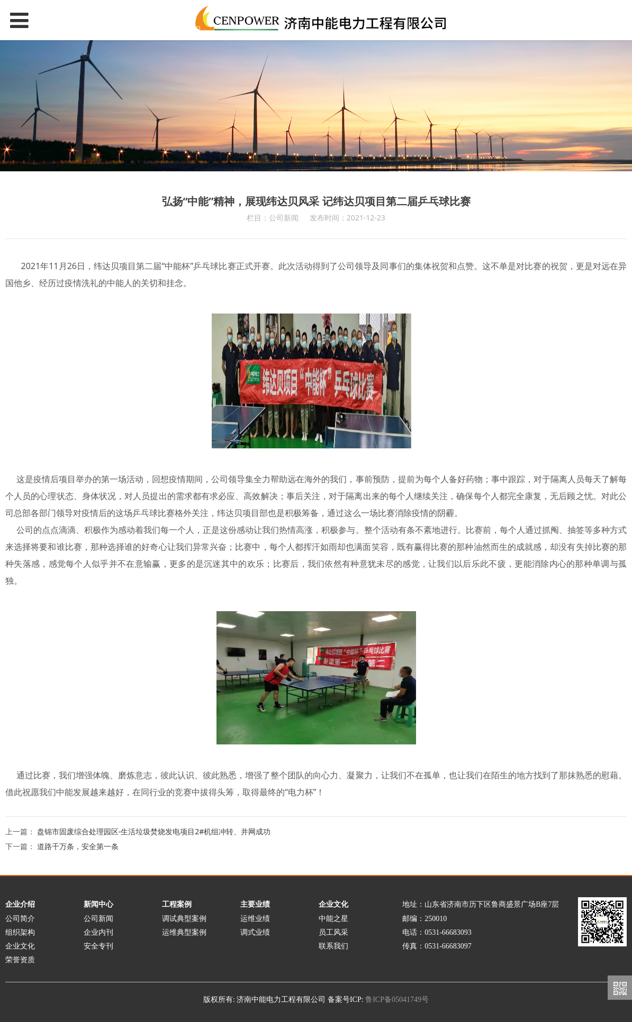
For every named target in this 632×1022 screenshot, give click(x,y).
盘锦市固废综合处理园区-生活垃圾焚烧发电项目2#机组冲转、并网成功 (154, 831)
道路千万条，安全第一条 (78, 846)
